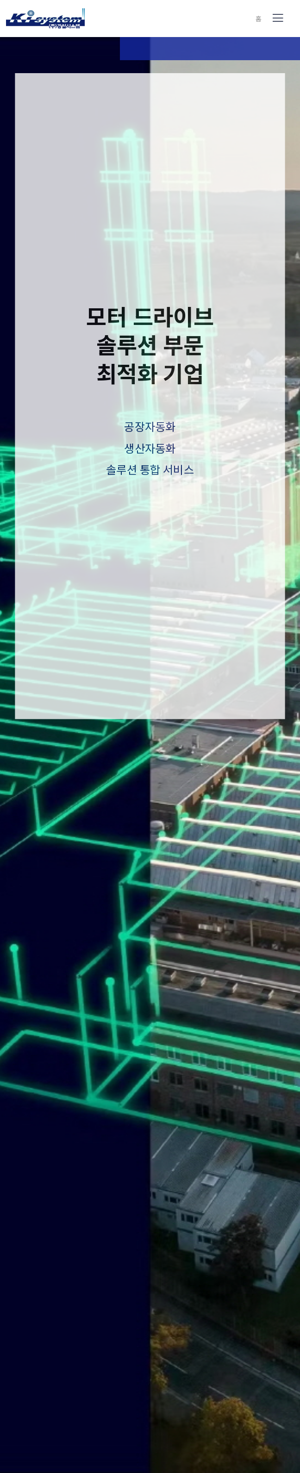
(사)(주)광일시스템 (45, 18)
